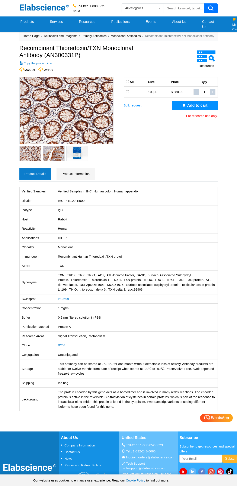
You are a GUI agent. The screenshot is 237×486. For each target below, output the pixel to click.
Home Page (31, 36)
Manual (30, 70)
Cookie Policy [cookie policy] (135, 480)
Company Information (78, 445)
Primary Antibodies (94, 36)
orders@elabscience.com (156, 457)
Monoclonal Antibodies (126, 36)
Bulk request (132, 105)
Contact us (70, 452)
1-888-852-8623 (151, 445)
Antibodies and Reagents (60, 36)
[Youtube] (184, 472)
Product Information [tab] (76, 174)
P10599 (63, 299)
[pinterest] (221, 472)
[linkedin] (193, 472)
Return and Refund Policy (81, 465)
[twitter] (230, 472)
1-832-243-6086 (144, 451)
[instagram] (212, 472)
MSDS (48, 70)
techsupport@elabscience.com (144, 468)
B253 (61, 345)
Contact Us (208, 24)
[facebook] (203, 472)
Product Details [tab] (35, 174)
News (67, 458)
